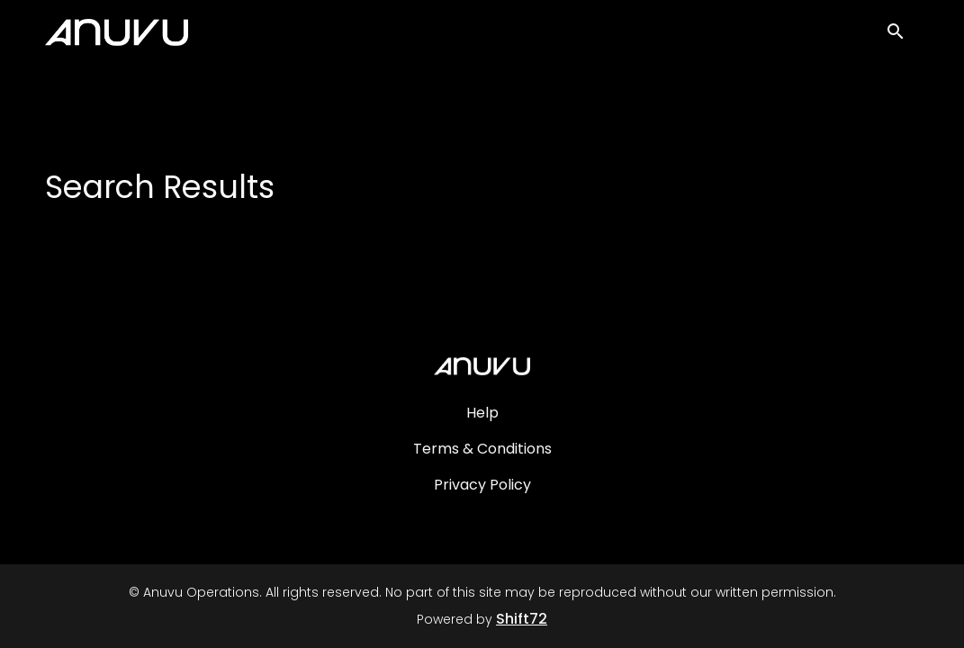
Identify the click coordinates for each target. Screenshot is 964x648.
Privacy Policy (482, 484)
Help (482, 412)
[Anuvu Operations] (481, 366)
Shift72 (521, 618)
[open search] (903, 37)
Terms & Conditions (482, 448)
